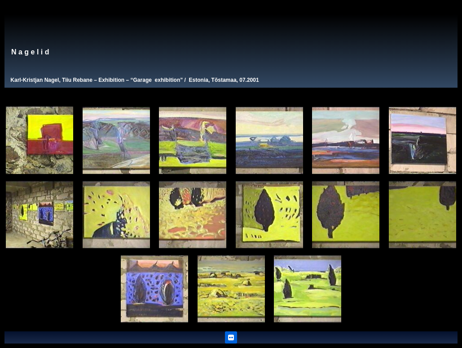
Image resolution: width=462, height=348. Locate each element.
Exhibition (111, 80)
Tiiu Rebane (77, 80)
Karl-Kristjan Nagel (34, 80)
